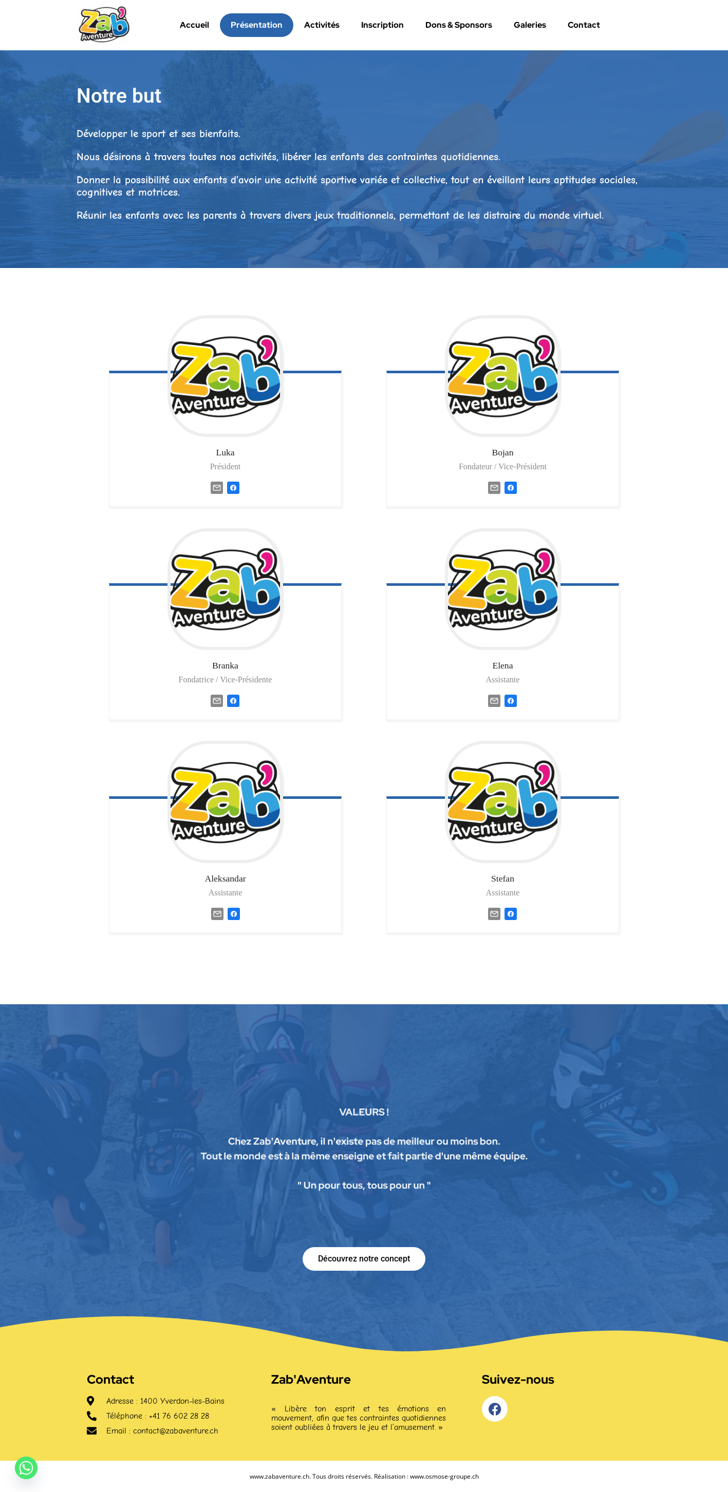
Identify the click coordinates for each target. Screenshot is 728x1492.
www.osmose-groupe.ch (444, 1476)
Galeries (530, 25)
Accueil (194, 25)
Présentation (257, 25)
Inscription (382, 25)
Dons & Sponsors (458, 25)
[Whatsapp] (26, 1468)
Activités (322, 25)
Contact (584, 25)
